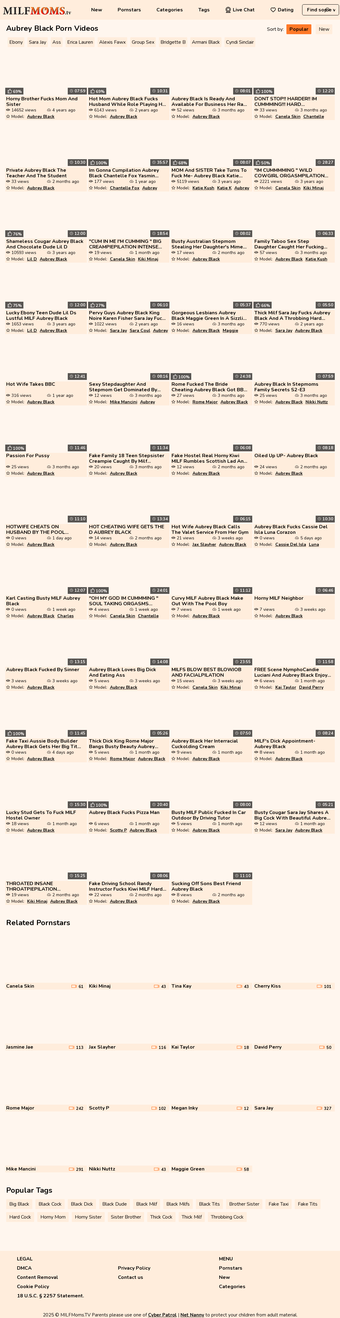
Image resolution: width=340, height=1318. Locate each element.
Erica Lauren (80, 42)
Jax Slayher (204, 544)
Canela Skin (288, 116)
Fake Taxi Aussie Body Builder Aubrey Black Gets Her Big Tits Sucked (43, 743)
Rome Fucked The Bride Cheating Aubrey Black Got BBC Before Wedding (209, 387)
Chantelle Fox (125, 188)
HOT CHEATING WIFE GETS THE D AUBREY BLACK (126, 529)
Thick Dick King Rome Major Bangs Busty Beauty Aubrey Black (122, 743)
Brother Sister (244, 1204)
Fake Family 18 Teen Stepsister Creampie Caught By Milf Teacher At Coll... (126, 458)
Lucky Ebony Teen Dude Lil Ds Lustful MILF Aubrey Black (41, 315)
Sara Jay (37, 42)
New (96, 9)
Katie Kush (203, 188)
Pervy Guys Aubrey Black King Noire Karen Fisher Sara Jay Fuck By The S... (127, 315)
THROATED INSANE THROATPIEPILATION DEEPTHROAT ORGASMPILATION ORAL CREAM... (36, 886)
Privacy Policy (134, 1268)
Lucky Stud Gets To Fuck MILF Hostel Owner (41, 815)
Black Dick (82, 1204)
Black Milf (146, 1204)
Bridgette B (173, 42)
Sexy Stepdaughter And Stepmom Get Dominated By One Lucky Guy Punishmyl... (123, 387)
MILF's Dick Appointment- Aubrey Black (284, 743)
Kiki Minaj (313, 188)
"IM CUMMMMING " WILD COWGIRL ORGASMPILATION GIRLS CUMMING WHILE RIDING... (289, 173)
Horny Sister (88, 1217)
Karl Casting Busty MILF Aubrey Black (43, 601)
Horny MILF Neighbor (278, 598)
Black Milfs (178, 1204)
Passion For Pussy (27, 455)
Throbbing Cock (227, 1217)
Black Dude (114, 1204)
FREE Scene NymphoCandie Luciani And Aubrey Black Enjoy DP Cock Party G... (290, 672)
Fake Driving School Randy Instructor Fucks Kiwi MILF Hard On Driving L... (126, 886)
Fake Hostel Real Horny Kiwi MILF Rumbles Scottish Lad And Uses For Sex (209, 458)
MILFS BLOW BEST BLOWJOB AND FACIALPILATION (206, 672)
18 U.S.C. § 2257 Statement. (50, 1295)
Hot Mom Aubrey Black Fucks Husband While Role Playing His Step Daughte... (127, 101)
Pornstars (129, 9)
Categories (169, 9)
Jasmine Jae (19, 1047)
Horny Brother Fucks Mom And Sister (42, 101)
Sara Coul (140, 330)
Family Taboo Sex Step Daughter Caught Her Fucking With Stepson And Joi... (289, 244)
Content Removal (37, 1277)
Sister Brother (126, 1217)
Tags (204, 9)
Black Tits (209, 1204)
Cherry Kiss (267, 986)
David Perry (311, 687)
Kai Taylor (285, 687)
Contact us (130, 1277)
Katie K (224, 188)
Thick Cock (161, 1217)
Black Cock (50, 1204)
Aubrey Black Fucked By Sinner (42, 669)
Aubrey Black (41, 116)
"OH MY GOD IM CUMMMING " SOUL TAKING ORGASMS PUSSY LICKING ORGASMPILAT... (123, 601)
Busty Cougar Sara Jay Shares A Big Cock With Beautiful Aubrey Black (291, 815)
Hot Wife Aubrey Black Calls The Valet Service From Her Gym (210, 529)
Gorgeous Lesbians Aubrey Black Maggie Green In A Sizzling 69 (210, 315)
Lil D (32, 259)
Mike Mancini (123, 402)
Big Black (19, 1204)
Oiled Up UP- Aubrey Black (286, 455)
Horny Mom (53, 1217)
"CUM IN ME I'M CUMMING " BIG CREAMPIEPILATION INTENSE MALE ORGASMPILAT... (125, 244)
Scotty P (118, 830)
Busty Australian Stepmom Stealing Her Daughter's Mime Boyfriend (207, 244)
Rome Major (205, 402)
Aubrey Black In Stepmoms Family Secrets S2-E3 (286, 387)
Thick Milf (192, 1217)
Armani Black (206, 42)
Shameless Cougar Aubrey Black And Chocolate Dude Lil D (44, 244)
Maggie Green (188, 1169)
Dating (281, 9)
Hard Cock (20, 1217)
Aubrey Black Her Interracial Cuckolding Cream (205, 743)
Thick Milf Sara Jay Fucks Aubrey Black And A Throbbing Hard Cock (292, 315)
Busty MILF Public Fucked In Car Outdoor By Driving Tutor (209, 815)
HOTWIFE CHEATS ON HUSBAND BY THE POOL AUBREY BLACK (35, 529)
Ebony (16, 42)
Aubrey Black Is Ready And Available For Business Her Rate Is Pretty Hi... (210, 101)
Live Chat (240, 9)
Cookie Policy (33, 1286)
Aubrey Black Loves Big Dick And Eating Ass (122, 672)
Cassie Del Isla (290, 544)
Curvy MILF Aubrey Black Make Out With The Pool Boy (207, 601)
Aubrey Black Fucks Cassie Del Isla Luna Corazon (291, 529)
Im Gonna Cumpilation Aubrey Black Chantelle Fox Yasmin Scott (124, 173)
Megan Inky (185, 1108)
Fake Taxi (279, 1204)
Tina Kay (181, 986)
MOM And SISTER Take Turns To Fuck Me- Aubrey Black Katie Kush (209, 173)
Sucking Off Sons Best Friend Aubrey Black (206, 886)
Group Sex (143, 42)
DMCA (24, 1268)
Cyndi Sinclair (240, 42)
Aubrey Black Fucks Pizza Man (124, 812)
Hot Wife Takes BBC (30, 384)
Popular (298, 29)
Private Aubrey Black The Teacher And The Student (36, 173)
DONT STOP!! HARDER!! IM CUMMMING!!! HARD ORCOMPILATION (285, 101)
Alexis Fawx (112, 42)
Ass (56, 42)
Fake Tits (308, 1204)
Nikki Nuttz (317, 402)
